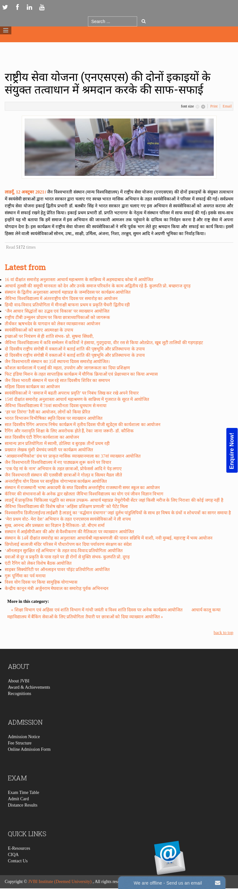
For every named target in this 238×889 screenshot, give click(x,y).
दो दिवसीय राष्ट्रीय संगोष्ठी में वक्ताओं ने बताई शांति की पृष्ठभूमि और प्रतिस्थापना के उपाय (75, 349)
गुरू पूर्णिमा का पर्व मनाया (25, 576)
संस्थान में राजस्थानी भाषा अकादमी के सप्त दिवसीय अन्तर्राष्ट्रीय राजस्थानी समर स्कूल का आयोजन (82, 487)
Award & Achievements (29, 698)
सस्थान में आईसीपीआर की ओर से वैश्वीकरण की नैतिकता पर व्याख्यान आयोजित (69, 531)
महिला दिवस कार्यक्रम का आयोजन (32, 386)
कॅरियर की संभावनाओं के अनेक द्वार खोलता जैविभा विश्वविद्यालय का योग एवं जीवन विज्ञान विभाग (84, 494)
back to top (223, 632)
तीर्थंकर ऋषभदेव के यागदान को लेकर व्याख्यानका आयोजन (52, 323)
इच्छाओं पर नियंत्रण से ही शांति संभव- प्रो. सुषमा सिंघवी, (49, 336)
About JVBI (18, 692)
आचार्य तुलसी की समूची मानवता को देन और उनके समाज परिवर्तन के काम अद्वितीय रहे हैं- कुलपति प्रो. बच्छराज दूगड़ (97, 286)
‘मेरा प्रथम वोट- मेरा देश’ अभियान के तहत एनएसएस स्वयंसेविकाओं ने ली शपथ (68, 519)
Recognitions (19, 704)
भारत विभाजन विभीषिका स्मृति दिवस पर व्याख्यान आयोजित (53, 418)
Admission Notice (24, 748)
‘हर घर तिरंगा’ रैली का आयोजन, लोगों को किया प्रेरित (47, 412)
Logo (119, 46)
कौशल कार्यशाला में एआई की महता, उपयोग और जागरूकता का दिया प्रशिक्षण (67, 368)
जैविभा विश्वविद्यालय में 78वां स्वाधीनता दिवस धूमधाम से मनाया (56, 405)
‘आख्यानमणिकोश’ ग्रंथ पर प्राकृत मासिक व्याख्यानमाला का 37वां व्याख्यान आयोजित (73, 456)
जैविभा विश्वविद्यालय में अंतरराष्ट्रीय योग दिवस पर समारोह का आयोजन (61, 298)
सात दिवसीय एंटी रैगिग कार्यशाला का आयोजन (42, 437)
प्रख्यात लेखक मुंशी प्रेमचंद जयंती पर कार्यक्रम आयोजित (49, 449)
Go (144, 21)
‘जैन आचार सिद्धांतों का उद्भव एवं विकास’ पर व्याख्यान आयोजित (57, 311)
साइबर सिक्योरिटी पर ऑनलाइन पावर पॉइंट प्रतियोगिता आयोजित (57, 569)
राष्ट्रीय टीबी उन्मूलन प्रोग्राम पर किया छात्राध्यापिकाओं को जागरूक (57, 317)
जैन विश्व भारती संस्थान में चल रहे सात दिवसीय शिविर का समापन (57, 380)
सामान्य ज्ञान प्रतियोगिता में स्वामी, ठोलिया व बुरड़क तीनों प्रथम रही (57, 443)
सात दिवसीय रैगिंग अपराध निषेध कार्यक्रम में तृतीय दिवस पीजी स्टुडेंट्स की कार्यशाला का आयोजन (82, 424)
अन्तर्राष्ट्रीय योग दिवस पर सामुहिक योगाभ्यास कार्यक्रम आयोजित (56, 481)
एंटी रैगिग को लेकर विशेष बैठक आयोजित (38, 563)
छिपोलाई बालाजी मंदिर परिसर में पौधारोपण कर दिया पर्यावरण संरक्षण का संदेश (68, 544)
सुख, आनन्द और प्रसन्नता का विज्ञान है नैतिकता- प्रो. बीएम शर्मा (55, 525)
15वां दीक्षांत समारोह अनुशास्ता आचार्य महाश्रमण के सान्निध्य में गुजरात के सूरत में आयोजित (77, 399)
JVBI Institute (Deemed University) (59, 881)
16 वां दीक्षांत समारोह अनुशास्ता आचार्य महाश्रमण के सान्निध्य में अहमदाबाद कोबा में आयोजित (79, 279)
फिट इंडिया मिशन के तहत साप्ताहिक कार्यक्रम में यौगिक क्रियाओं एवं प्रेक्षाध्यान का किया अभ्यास (81, 374)
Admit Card (18, 810)
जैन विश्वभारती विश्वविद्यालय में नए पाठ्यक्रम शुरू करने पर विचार (58, 462)
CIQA (13, 865)
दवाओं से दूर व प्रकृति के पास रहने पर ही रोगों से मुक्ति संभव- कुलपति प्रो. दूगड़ (67, 557)
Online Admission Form (29, 760)
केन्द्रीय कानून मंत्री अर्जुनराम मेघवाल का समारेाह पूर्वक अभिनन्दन (56, 588)
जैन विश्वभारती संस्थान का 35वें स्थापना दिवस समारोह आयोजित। (57, 361)
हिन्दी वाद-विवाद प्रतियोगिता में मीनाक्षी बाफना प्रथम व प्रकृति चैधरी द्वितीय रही (67, 305)
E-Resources (19, 859)
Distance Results (23, 816)
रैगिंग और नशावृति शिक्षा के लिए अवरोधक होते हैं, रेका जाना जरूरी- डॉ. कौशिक (69, 431)
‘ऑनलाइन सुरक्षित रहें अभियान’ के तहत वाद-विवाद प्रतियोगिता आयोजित (64, 550)
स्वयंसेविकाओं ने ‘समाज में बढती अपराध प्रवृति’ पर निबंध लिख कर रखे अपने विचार (72, 393)
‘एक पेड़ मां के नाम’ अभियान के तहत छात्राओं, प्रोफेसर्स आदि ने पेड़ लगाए (63, 468)
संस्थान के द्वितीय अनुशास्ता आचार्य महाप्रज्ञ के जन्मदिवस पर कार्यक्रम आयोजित (68, 292)
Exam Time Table (23, 803)
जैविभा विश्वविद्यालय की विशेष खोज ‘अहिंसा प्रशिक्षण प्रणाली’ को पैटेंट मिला (66, 506)
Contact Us (18, 872)
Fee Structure (20, 754)
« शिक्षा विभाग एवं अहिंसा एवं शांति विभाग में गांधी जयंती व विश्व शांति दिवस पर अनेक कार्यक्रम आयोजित (97, 610)
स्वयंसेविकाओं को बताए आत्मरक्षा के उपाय (39, 330)
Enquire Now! (232, 450)
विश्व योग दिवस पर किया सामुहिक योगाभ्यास (41, 582)
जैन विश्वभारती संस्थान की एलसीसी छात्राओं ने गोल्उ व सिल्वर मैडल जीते (63, 475)
